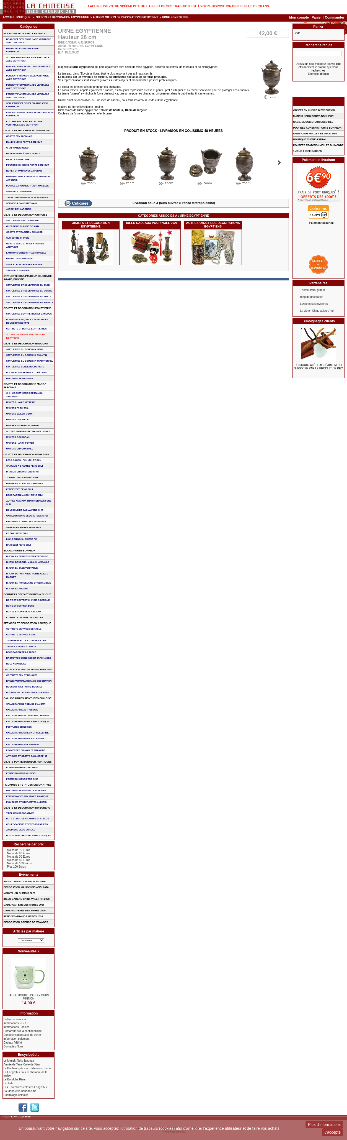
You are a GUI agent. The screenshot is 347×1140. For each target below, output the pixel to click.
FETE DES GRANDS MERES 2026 (23, 916)
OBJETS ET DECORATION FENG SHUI (26, 454)
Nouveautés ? (29, 951)
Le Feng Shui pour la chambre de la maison (25, 1074)
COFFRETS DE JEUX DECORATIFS (24, 617)
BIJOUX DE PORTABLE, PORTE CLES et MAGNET (28, 575)
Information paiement (16, 1038)
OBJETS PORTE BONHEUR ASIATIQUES (27, 761)
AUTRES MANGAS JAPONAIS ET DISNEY (28, 431)
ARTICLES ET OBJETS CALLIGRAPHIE (26, 756)
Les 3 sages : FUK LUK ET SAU (23, 460)
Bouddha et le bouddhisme (19, 1091)
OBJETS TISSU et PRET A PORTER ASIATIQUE (25, 245)
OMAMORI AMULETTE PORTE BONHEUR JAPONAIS (28, 178)
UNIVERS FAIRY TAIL (17, 408)
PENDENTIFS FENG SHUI (19, 489)
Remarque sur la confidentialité (22, 1030)
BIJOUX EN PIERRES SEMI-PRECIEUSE (27, 556)
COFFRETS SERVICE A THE (20, 634)
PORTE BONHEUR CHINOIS (20, 773)
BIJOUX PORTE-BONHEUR (19, 550)
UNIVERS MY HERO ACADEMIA (22, 425)
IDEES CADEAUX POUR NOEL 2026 (151, 222)
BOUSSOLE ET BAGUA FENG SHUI (24, 510)
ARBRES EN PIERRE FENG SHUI (23, 527)
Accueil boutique (16, 17)
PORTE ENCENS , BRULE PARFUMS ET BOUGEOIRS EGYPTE (27, 321)
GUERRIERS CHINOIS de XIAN (22, 226)
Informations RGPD (15, 1023)
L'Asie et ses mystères (314, 303)
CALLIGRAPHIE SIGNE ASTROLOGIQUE (27, 721)
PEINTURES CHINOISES (19, 727)
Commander (334, 17)
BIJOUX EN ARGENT (17, 588)
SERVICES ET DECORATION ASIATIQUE (27, 623)
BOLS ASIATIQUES (16, 664)
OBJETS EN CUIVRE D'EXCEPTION (314, 110)
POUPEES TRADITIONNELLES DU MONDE (318, 145)
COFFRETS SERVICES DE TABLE (23, 629)
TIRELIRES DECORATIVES (20, 813)
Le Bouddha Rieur (14, 1079)
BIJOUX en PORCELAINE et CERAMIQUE (28, 583)
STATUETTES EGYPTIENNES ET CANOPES (29, 314)
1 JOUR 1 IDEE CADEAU (307, 151)
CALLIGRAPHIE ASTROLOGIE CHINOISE (27, 715)
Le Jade (8, 1083)
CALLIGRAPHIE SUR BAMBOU (22, 744)
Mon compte (299, 17)
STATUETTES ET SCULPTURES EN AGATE (28, 296)
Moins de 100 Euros (19, 863)
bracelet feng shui (18, 545)
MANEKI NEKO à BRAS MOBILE (23, 153)
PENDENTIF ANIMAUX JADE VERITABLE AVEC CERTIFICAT (27, 96)
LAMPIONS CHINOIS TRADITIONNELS (26, 253)
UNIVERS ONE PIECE (17, 419)
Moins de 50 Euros (18, 860)
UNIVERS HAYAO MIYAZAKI (20, 402)
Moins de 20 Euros (18, 853)
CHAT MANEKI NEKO (17, 148)
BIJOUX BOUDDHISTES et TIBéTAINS (26, 372)
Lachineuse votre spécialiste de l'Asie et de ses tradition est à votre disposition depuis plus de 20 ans (178, 6)
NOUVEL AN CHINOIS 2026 (19, 893)
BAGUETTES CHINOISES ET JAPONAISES (28, 658)
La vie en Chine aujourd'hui (317, 310)
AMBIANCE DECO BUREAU (20, 830)
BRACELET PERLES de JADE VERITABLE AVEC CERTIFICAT (28, 41)
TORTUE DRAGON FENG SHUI (22, 477)
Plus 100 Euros (16, 866)
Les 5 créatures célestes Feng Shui (25, 1087)
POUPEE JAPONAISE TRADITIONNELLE (27, 186)
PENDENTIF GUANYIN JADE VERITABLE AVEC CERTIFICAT (27, 87)
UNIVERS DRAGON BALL (19, 449)
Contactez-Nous (13, 1046)
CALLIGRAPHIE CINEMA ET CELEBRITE (27, 733)
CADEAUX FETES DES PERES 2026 (24, 910)
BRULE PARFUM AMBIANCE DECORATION (28, 681)
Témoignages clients (318, 321)
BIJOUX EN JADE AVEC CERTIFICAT (25, 33)
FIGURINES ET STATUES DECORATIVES (27, 784)
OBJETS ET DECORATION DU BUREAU (26, 807)
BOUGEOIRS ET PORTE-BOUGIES (24, 687)
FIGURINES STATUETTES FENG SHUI (26, 521)
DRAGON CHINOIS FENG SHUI (22, 472)
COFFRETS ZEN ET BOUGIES (21, 675)
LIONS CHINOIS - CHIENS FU (21, 539)
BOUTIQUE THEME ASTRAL (310, 139)
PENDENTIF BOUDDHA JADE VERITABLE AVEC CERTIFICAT (28, 68)
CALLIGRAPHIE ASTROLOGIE (22, 710)
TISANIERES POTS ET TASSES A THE (26, 640)
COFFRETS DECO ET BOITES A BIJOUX (27, 594)
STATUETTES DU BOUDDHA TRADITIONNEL (29, 361)
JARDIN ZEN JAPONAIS (18, 209)
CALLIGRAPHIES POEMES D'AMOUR (25, 704)
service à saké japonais (21, 203)
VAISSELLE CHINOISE (18, 270)
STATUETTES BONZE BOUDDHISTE (25, 366)
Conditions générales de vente (22, 1034)
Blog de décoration (311, 296)
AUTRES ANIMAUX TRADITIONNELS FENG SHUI (28, 502)
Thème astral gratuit (312, 290)
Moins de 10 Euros (18, 850)
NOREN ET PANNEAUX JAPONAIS (24, 171)
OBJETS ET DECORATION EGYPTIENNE (62, 17)
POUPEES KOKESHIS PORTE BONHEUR (27, 165)
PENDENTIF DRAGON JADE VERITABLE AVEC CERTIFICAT (27, 77)
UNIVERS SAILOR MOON (19, 414)
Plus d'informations (324, 1124)
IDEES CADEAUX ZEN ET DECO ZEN (315, 133)
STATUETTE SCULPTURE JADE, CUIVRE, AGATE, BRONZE (27, 278)
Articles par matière (28, 931)
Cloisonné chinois (17, 238)
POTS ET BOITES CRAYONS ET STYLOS (27, 818)
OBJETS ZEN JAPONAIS (19, 136)
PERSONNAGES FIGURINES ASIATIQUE (27, 796)
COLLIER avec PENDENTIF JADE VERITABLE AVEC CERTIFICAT (24, 123)
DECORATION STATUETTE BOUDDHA (26, 790)
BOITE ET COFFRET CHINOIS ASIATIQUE (28, 600)
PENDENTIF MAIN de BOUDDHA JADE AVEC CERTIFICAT (29, 114)
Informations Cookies (16, 1027)
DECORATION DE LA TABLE (21, 652)
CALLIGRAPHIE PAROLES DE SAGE (25, 738)
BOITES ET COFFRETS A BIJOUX (23, 611)
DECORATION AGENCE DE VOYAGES (25, 922)
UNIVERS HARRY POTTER (20, 443)
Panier (317, 17)
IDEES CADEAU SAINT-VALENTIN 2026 (26, 899)
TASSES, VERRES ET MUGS (21, 646)
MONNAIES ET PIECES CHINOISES (24, 483)
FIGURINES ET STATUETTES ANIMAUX (26, 802)
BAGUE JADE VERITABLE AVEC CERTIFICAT (23, 50)
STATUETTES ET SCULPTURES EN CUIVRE (29, 291)
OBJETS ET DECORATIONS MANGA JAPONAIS (24, 386)
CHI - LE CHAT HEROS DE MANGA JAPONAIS (24, 395)
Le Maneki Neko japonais (18, 1060)
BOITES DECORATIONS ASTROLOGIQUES (28, 835)
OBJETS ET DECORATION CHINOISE (25, 214)
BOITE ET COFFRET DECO (20, 606)
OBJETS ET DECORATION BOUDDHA (25, 343)
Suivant (279, 162)
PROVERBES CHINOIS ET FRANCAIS (25, 750)
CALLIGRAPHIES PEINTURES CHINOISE (27, 698)
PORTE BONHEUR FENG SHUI (22, 779)
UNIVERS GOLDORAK (17, 437)
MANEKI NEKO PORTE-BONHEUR (24, 142)
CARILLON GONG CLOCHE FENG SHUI (27, 516)
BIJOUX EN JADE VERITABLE (22, 568)
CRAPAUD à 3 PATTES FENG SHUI (24, 466)
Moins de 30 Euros (18, 856)
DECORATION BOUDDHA (19, 378)
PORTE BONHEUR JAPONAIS (21, 767)
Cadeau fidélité (12, 1042)
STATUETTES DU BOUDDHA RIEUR (24, 349)
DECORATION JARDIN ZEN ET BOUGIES (27, 669)
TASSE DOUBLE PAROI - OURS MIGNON (28, 997)
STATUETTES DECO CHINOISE (22, 220)
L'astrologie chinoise (15, 1094)
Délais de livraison (14, 1019)
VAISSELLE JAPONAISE (19, 191)
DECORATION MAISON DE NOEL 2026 (25, 887)
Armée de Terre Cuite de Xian (21, 1064)
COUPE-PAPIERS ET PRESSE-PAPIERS (27, 824)
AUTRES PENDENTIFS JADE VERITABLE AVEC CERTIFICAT (27, 59)
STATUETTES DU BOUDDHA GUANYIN (26, 355)
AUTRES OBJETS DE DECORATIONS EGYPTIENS (125, 17)
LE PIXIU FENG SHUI (17, 533)
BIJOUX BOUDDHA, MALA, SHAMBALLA (27, 562)
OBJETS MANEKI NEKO (18, 159)
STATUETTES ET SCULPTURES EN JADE (28, 285)
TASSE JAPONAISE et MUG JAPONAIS (27, 197)
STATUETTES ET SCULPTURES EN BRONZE (29, 302)
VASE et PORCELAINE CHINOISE (24, 264)
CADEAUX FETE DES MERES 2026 (23, 904)
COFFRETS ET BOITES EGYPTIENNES (26, 329)
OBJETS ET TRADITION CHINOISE (24, 232)
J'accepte (332, 1132)
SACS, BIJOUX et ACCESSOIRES (313, 122)
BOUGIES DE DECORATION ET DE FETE (27, 692)
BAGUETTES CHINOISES (19, 258)
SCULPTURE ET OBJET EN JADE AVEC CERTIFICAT (27, 105)
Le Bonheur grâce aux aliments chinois (27, 1068)
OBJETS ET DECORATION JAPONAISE (26, 130)
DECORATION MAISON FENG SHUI (24, 495)
